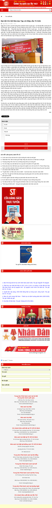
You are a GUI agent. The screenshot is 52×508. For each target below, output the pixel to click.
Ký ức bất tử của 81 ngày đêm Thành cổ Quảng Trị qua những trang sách (20, 179)
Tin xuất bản (8, 16)
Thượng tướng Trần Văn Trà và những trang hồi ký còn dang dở (18, 161)
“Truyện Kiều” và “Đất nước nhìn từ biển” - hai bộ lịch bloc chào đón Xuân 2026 (22, 171)
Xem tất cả (16, 154)
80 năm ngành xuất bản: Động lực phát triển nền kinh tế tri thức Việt (19, 177)
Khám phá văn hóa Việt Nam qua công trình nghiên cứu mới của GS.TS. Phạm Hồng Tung (25, 166)
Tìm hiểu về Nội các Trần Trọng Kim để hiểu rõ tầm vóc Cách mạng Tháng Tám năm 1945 (25, 181)
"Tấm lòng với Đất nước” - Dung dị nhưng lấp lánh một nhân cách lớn (19, 184)
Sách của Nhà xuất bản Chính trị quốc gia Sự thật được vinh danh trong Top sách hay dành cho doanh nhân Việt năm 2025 (25, 168)
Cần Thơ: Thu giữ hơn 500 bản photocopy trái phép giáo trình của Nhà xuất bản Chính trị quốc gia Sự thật (24, 174)
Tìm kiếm (26, 389)
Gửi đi (26, 144)
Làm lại (26, 148)
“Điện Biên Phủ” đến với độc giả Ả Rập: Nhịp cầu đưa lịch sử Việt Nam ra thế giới (22, 159)
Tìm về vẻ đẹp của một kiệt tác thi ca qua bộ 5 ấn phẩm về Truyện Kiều (20, 163)
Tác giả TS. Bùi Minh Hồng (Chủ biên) (26, 264)
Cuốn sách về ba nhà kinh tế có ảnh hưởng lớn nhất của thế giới (18, 157)
